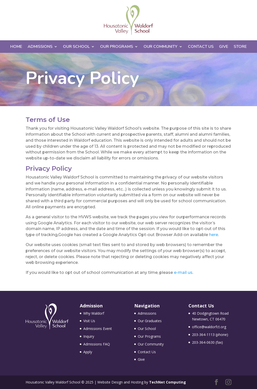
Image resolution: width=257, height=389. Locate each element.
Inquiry (88, 336)
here (213, 234)
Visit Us (89, 320)
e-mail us (183, 272)
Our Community (160, 47)
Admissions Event (97, 328)
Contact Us (201, 47)
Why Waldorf (93, 313)
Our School (76, 47)
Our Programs (116, 47)
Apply (87, 351)
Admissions (40, 47)
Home (16, 47)
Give (223, 47)
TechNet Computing (167, 382)
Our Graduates (150, 320)
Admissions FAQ (96, 344)
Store (240, 47)
